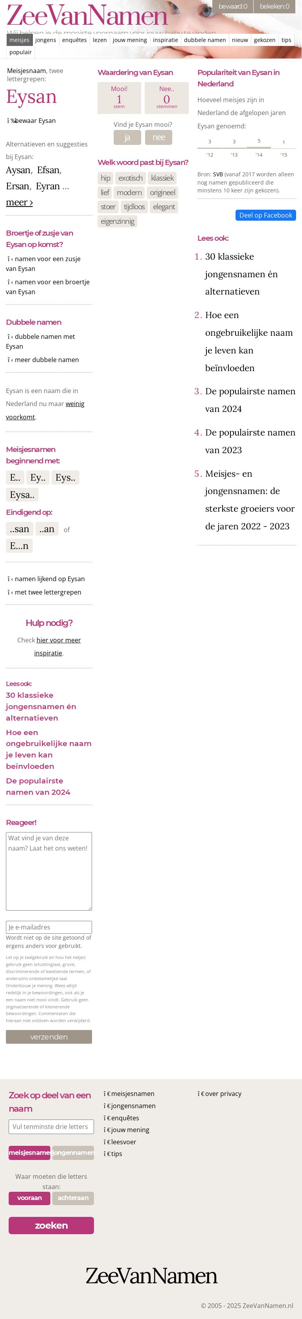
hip (105, 177)
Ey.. (38, 477)
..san (19, 529)
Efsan (48, 170)
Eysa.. (22, 494)
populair (20, 52)
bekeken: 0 (274, 6)
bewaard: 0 (233, 6)
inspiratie (165, 40)
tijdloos (134, 206)
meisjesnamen (133, 1093)
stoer (108, 206)
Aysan (18, 170)
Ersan (17, 186)
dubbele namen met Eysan (40, 341)
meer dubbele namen (47, 359)
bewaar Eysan (35, 120)
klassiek (162, 177)
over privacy (223, 1093)
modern (129, 192)
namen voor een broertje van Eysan (47, 287)
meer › (19, 202)
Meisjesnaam (26, 70)
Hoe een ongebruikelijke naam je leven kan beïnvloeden (49, 749)
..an (47, 529)
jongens (45, 40)
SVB (218, 174)
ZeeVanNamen (86, 17)
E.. (15, 477)
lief (105, 192)
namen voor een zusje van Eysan (43, 263)
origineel (162, 192)
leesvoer (123, 1142)
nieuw (240, 40)
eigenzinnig (117, 221)
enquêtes (74, 40)
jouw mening (130, 40)
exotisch (130, 177)
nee (159, 137)
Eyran (48, 186)
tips (286, 40)
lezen (100, 40)
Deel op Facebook (265, 215)
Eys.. (65, 477)
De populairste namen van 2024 (38, 786)
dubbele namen (205, 40)
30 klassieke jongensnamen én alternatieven (41, 706)
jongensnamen (133, 1105)
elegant (164, 206)
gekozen (265, 40)
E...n (19, 546)
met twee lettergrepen (48, 592)
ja (127, 137)
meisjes (19, 40)
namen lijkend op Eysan (50, 578)
